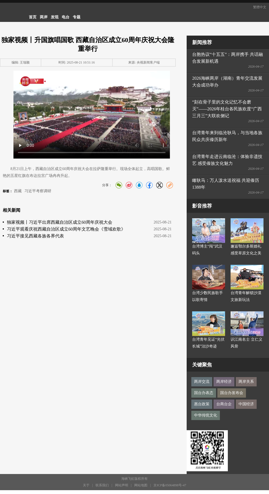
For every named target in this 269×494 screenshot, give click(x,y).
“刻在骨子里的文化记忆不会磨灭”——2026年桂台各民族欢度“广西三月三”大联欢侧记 (227, 109)
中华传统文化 (205, 415)
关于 (86, 485)
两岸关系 (246, 382)
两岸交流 (201, 382)
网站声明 (121, 485)
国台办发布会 (231, 393)
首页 (33, 17)
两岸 (43, 17)
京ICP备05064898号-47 (169, 485)
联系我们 (102, 485)
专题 (76, 17)
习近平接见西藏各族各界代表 (35, 236)
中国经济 (246, 404)
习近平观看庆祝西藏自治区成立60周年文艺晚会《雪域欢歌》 (66, 229)
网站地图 (140, 485)
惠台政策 (201, 404)
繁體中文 (259, 7)
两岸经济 (224, 382)
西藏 (18, 191)
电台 (65, 17)
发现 (54, 17)
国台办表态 (203, 393)
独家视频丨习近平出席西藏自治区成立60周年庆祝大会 (59, 222)
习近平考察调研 (37, 191)
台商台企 (224, 404)
